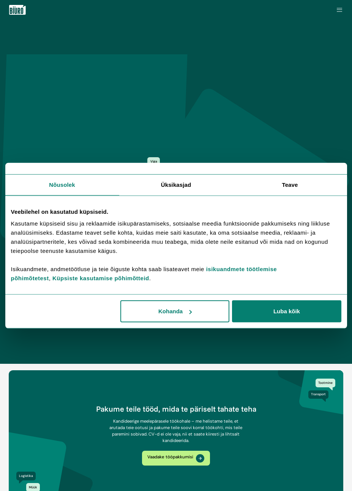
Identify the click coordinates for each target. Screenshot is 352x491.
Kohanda (175, 311)
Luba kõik (286, 311)
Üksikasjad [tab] (176, 184)
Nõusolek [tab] (62, 184)
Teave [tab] (290, 184)
